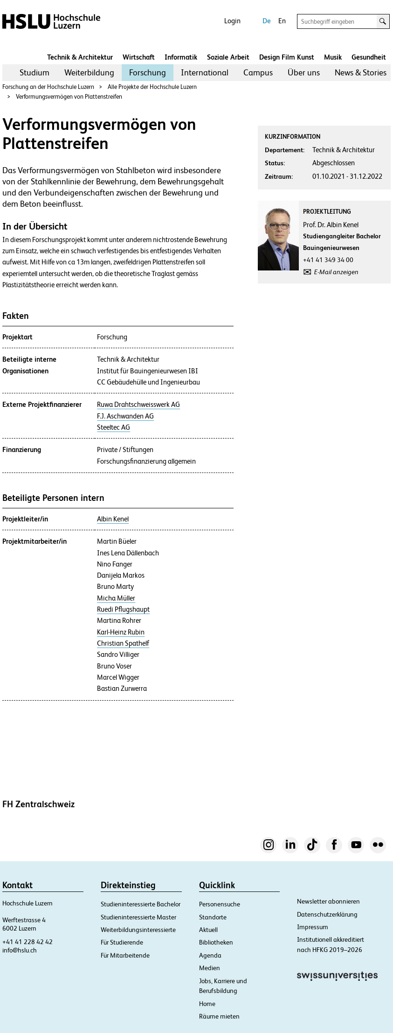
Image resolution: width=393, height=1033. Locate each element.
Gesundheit (369, 57)
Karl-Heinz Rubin (121, 632)
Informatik (181, 57)
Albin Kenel (113, 519)
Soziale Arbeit (228, 57)
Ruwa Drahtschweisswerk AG (138, 404)
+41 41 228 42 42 (27, 941)
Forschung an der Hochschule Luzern (48, 86)
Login (232, 21)
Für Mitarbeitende (125, 955)
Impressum (312, 927)
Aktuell (208, 929)
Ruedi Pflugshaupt (123, 609)
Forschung (147, 72)
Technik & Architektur (80, 57)
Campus (258, 72)
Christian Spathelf (123, 643)
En (282, 21)
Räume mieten (219, 1016)
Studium (34, 72)
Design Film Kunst (286, 57)
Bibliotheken (216, 942)
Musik (333, 57)
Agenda (210, 955)
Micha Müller (116, 598)
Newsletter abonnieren (328, 901)
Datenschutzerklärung (327, 914)
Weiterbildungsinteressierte (138, 929)
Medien (209, 968)
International (204, 72)
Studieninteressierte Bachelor (140, 904)
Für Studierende (122, 942)
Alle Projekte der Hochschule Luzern (152, 86)
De (266, 21)
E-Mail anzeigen (336, 272)
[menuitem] (34, 72)
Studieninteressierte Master (138, 917)
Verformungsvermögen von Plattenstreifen (69, 96)
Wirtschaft (139, 57)
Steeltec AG (113, 427)
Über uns (304, 72)
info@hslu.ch (19, 950)
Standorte (213, 917)
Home (207, 1003)
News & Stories (360, 72)
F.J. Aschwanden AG (125, 416)
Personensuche (219, 904)
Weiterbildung (89, 72)
